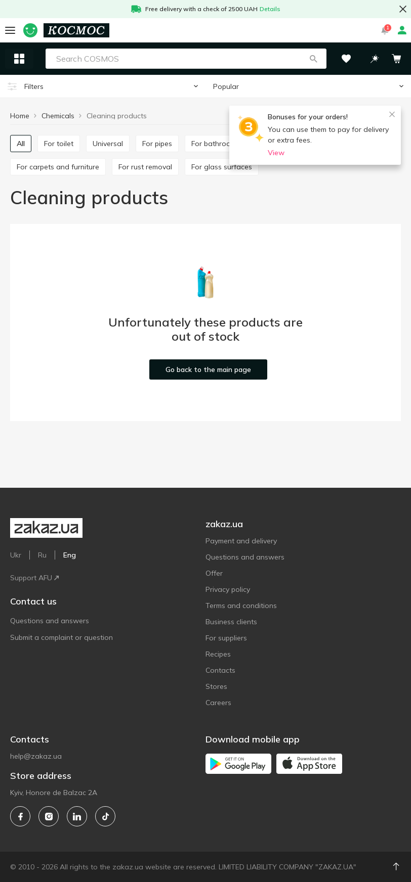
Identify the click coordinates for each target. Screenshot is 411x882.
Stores (216, 686)
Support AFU (34, 577)
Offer (214, 573)
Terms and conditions (241, 605)
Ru (42, 555)
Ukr (15, 555)
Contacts (220, 670)
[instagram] (48, 816)
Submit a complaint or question (61, 637)
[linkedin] (77, 816)
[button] (313, 59)
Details (270, 9)
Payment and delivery (241, 540)
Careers (218, 702)
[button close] (403, 9)
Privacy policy (228, 589)
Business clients (231, 621)
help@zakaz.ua (36, 756)
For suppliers (226, 637)
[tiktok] (105, 816)
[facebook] (20, 816)
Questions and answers (49, 620)
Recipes (218, 654)
